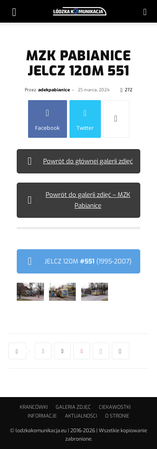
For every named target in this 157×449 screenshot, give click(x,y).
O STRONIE (117, 416)
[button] (14, 11)
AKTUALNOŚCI (81, 416)
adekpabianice (54, 89)
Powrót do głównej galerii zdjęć (88, 161)
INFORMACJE (42, 416)
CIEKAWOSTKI (115, 407)
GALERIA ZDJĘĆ (73, 407)
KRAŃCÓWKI (34, 407)
